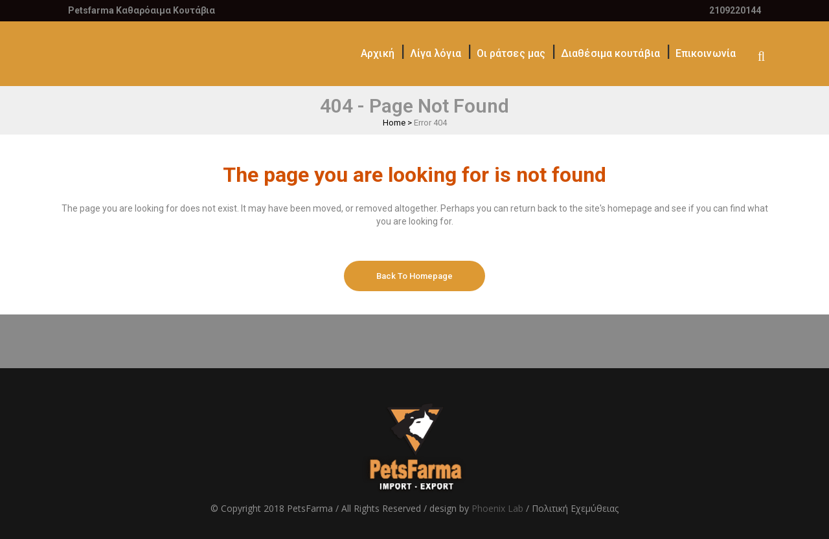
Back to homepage (414, 276)
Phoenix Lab (497, 508)
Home (394, 122)
